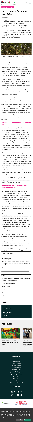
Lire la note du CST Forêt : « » (15, 180)
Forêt (11, 7)
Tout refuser (20, 420)
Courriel (5, 310)
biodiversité (5, 7)
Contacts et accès (16, 365)
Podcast (16, 371)
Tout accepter (27, 420)
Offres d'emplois (16, 363)
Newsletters (16, 380)
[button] (26, 3)
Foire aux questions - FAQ (16, 382)
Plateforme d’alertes (16, 367)
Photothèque (16, 376)
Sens (2, 295)
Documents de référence (16, 372)
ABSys (3, 289)
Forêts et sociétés (5, 286)
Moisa (3, 292)
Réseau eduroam (16, 369)
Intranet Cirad (16, 361)
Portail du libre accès (16, 374)
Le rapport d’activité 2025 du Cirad (9, 343)
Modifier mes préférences (7, 420)
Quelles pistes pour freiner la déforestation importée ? (15, 271)
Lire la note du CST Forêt (8, 249)
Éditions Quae (16, 378)
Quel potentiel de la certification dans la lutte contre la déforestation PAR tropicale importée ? (16, 251)
